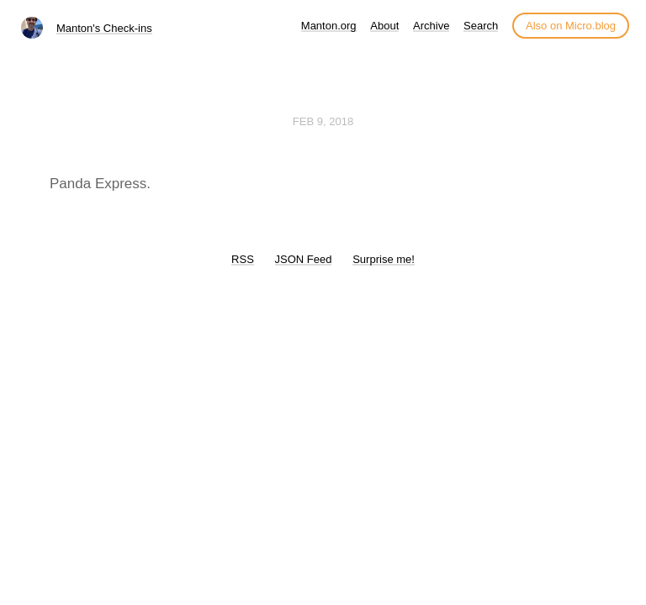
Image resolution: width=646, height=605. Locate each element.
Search (480, 25)
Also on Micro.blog (571, 25)
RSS (242, 259)
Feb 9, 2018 (323, 121)
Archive (431, 25)
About (384, 25)
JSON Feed (303, 259)
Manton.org (329, 25)
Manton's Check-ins (104, 28)
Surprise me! (383, 259)
